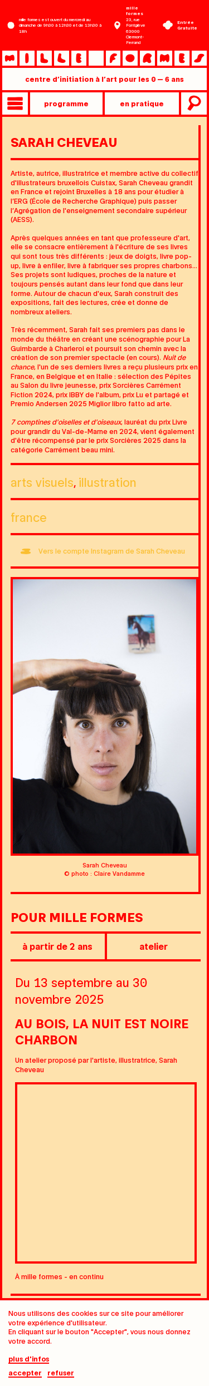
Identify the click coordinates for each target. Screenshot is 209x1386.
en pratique (142, 103)
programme (66, 103)
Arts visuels (42, 481)
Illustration (108, 481)
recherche (193, 103)
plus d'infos (28, 1363)
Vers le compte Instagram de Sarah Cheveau (111, 550)
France (29, 516)
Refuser (60, 1376)
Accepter (25, 1376)
